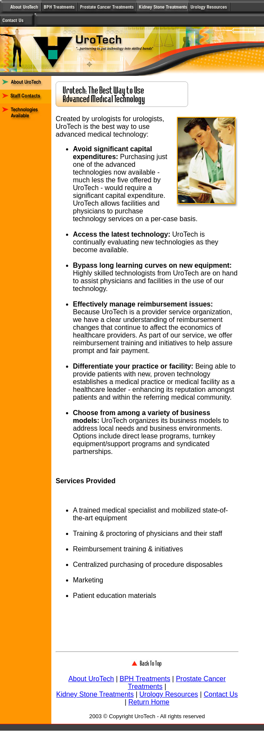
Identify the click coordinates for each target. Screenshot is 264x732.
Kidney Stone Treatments (95, 694)
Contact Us (221, 694)
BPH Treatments (144, 678)
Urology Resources (168, 694)
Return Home (149, 702)
